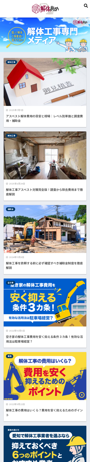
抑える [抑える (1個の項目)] (42, 419)
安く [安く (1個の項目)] (22, 419)
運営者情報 (48, 452)
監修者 (61, 452)
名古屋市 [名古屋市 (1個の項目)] (11, 419)
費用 (11, 168)
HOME (45, 444)
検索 (82, 227)
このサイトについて (28, 452)
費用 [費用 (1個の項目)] (60, 419)
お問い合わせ (75, 452)
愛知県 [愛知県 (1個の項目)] (31, 419)
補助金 (12, 113)
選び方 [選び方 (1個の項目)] (69, 419)
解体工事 (13, 62)
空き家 (53, 113)
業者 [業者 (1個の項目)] (51, 419)
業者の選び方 (56, 168)
